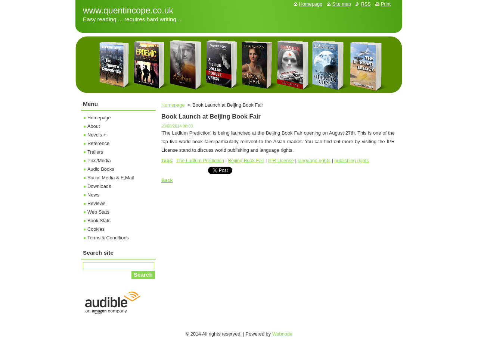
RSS (366, 4)
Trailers (95, 152)
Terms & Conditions (108, 237)
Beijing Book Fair (246, 160)
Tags (166, 160)
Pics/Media (99, 160)
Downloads (99, 186)
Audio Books (100, 169)
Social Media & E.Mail (110, 177)
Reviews (96, 203)
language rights (314, 160)
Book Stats (99, 220)
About (93, 126)
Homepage (173, 105)
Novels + (96, 135)
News (93, 195)
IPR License (281, 160)
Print (386, 4)
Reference (98, 143)
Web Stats (98, 212)
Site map (341, 4)
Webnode (282, 334)
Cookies (96, 229)
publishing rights (351, 160)
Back (167, 180)
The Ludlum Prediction (200, 160)
